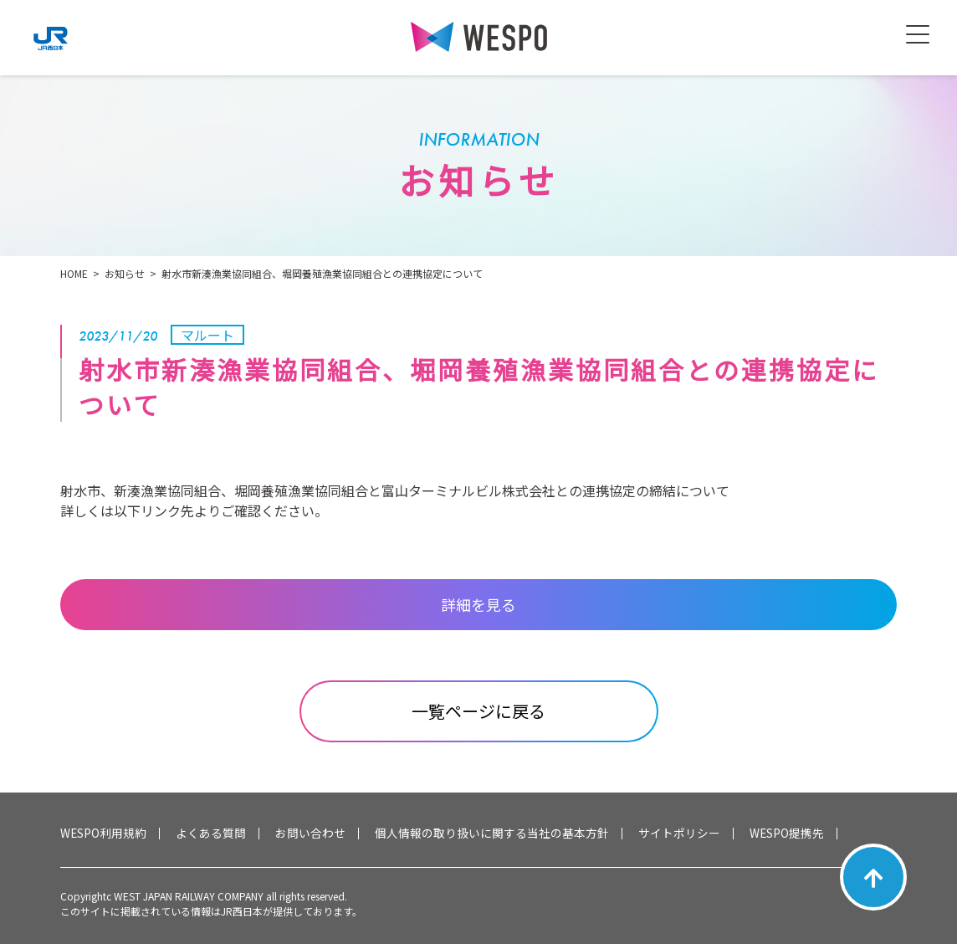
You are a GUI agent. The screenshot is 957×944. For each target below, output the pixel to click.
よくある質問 (211, 833)
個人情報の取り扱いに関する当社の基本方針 (492, 833)
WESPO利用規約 (103, 833)
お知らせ (125, 273)
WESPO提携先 (787, 833)
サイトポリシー (679, 833)
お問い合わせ (310, 833)
